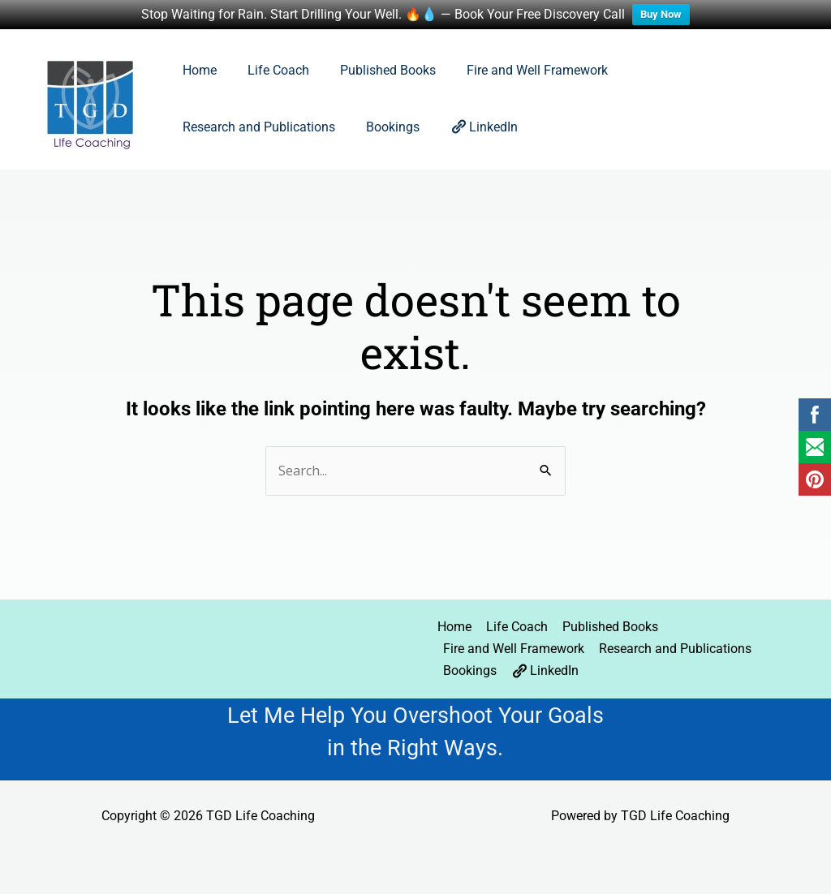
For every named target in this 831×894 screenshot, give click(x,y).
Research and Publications (693, 70)
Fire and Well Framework (520, 70)
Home (197, 70)
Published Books (376, 70)
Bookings (207, 127)
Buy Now (661, 14)
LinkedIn (293, 126)
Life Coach (271, 70)
